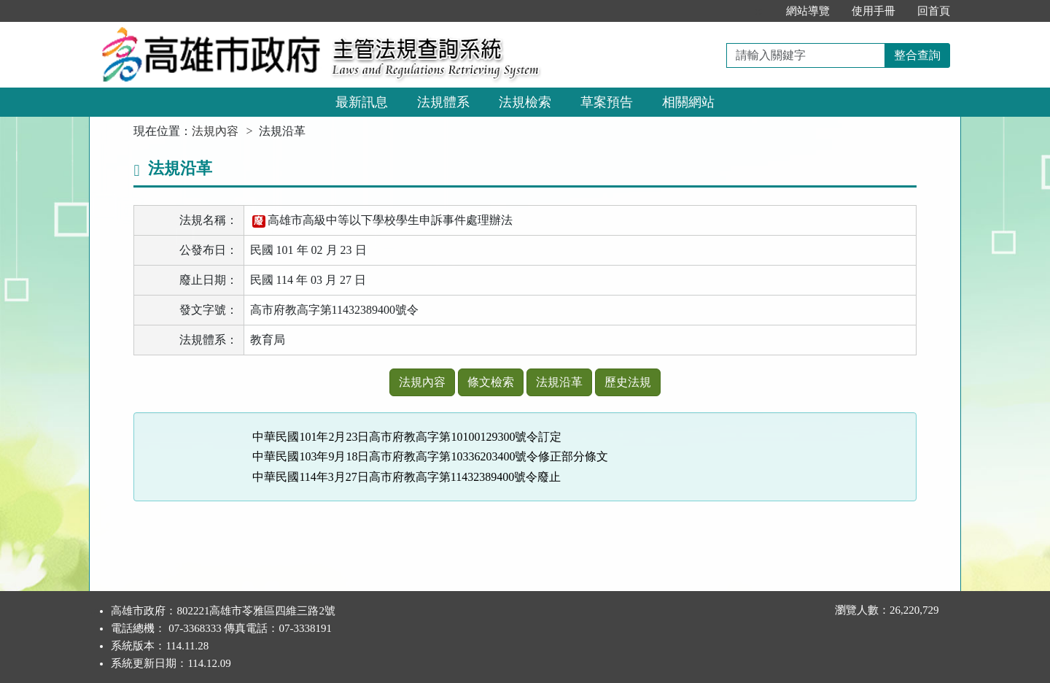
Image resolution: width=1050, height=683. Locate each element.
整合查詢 (917, 55)
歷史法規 (627, 382)
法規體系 (443, 102)
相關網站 (688, 102)
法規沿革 (559, 382)
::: (759, 11)
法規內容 (215, 131)
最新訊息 (361, 102)
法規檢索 (525, 102)
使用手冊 (873, 11)
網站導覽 (808, 11)
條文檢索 (490, 382)
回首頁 (933, 11)
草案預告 (606, 102)
